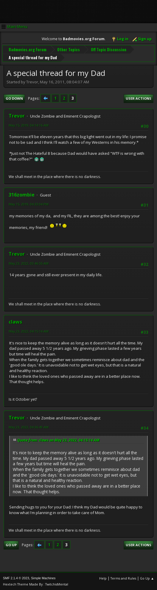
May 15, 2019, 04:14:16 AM (29, 125)
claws (15, 321)
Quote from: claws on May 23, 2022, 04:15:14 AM (58, 439)
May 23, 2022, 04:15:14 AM (29, 331)
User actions (138, 98)
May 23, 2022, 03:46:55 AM (29, 263)
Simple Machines (43, 578)
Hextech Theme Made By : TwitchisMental (35, 584)
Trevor (17, 115)
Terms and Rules (123, 578)
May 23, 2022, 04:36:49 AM (29, 426)
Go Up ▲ (147, 578)
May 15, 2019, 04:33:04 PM (29, 204)
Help (103, 578)
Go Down (14, 98)
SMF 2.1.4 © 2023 (16, 578)
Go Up (11, 544)
